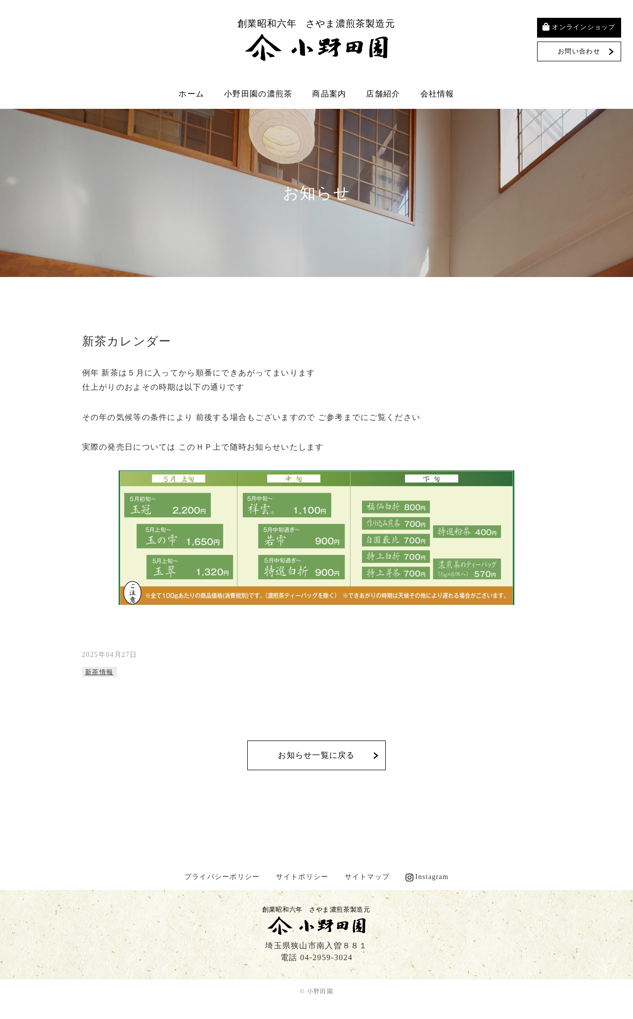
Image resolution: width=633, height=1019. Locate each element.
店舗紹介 (383, 94)
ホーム (191, 94)
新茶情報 (99, 672)
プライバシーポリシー (222, 876)
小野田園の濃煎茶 (258, 94)
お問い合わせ (579, 51)
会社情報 (437, 94)
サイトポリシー (302, 876)
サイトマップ (367, 876)
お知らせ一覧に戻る (316, 755)
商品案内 (329, 94)
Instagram (432, 876)
